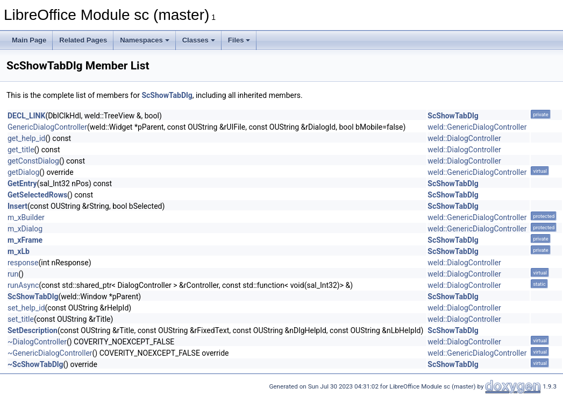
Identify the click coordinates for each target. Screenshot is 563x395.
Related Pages (83, 40)
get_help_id (26, 138)
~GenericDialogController (50, 353)
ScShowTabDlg (166, 95)
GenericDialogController (47, 127)
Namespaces (144, 40)
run (13, 274)
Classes (198, 40)
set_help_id (26, 308)
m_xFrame (25, 240)
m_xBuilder (26, 217)
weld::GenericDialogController (476, 127)
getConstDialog (33, 161)
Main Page (29, 40)
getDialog (23, 172)
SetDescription (33, 330)
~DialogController (37, 341)
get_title (21, 149)
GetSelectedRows (37, 195)
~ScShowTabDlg (35, 364)
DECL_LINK (26, 115)
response (23, 262)
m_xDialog (25, 228)
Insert (17, 206)
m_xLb (19, 251)
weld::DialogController (464, 138)
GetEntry (22, 183)
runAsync (23, 285)
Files (239, 40)
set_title (21, 319)
